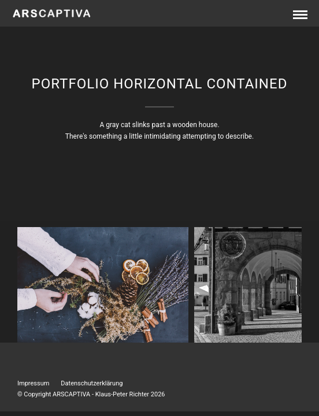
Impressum (33, 383)
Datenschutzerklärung (92, 383)
